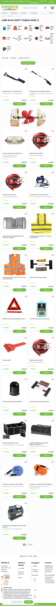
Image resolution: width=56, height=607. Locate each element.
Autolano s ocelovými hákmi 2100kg (13, 485)
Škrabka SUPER (7, 361)
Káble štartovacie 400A (9, 195)
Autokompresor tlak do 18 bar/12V (39, 195)
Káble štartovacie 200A (36, 153)
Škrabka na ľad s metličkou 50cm (12, 91)
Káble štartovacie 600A (36, 361)
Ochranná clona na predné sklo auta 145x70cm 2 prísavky (13, 237)
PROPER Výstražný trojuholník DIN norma (14, 319)
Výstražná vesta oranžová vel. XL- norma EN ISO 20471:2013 (14, 278)
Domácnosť (14, 13)
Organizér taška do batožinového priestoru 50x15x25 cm (39, 444)
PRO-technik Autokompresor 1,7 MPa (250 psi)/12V (14, 527)
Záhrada (4, 13)
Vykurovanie (33, 13)
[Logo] (10, 7)
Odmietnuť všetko (17, 602)
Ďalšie (51, 13)
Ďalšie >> (30, 546)
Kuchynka (23, 13)
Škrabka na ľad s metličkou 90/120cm (40, 91)
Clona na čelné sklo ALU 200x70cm (12, 153)
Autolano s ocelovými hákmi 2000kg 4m (41, 485)
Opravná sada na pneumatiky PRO (39, 402)
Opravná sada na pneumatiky (38, 278)
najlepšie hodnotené (24, 58)
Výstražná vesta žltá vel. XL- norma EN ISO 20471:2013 (40, 237)
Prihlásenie (43, 1)
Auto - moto (10, 16)
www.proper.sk (49, 578)
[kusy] (7, 103)
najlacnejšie (5, 58)
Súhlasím (28, 602)
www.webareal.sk (34, 605)
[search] (45, 8)
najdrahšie (13, 58)
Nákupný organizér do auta (10, 444)
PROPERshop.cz (49, 580)
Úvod (3, 16)
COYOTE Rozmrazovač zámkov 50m (40, 319)
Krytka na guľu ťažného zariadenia (12, 402)
